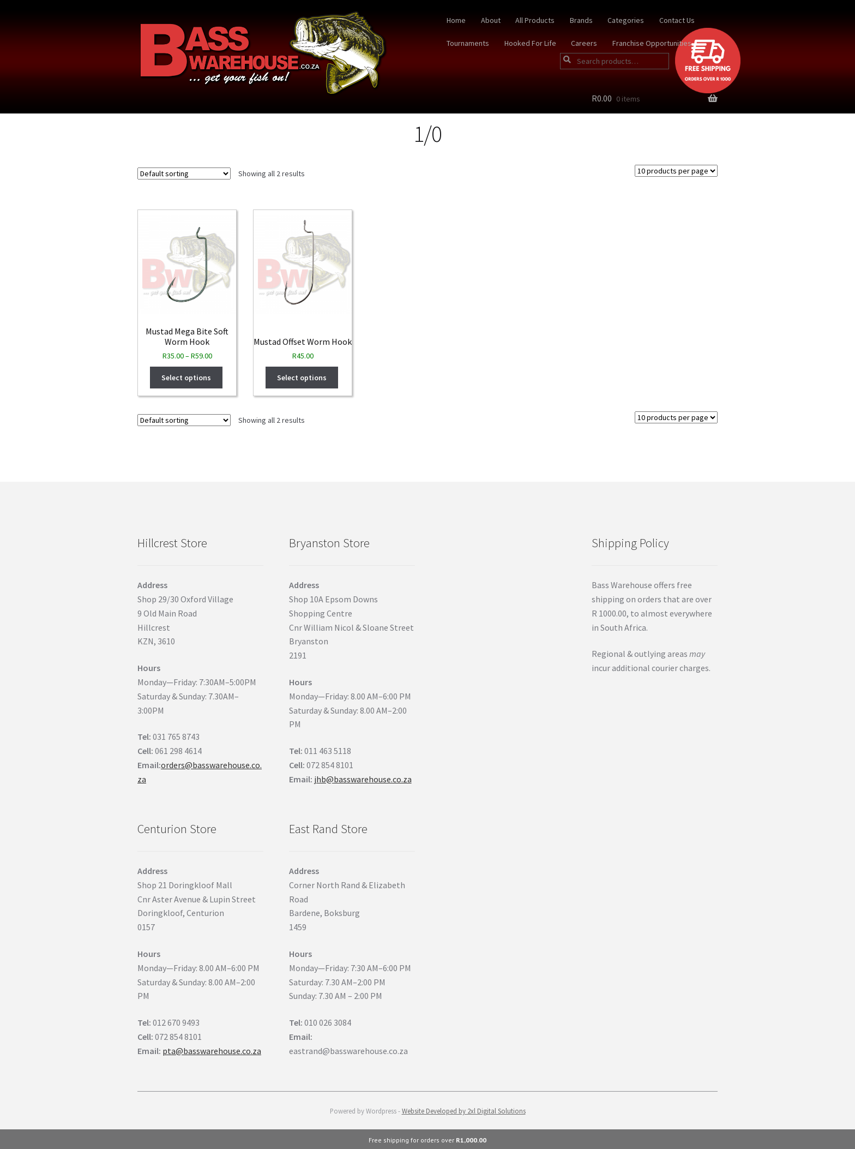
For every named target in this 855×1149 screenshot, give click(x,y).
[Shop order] (184, 173)
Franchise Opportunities (651, 43)
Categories (625, 20)
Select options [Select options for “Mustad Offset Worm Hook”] (302, 377)
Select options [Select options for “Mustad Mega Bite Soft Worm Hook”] (186, 377)
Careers (584, 43)
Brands (581, 20)
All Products (535, 20)
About (491, 20)
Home (456, 20)
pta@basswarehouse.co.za (211, 1050)
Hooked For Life (530, 43)
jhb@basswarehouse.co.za (363, 779)
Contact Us (677, 20)
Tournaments (468, 43)
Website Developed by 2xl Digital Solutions (464, 1110)
